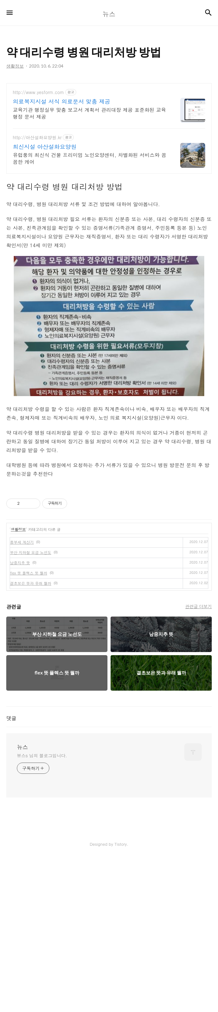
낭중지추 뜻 (20, 684)
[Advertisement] (109, 92)
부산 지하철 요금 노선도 (30, 673)
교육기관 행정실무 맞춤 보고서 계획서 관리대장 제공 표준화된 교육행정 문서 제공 (89, 141)
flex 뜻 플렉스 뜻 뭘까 (28, 694)
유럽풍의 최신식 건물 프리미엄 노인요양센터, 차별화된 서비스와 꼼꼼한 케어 (89, 186)
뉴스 (22, 899)
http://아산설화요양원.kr (37, 165)
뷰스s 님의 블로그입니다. (42, 908)
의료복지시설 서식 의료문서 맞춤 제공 (61, 129)
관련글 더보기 (198, 759)
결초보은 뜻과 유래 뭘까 (30, 704)
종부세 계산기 (22, 663)
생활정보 (18, 650)
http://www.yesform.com (38, 120)
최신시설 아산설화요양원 (45, 174)
